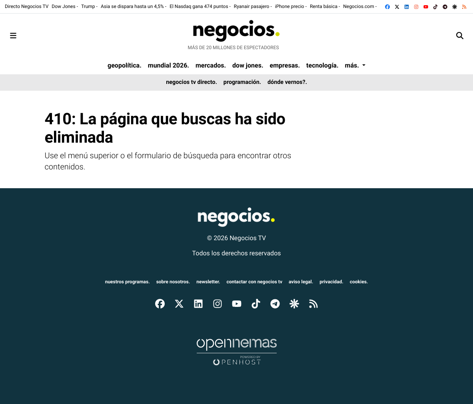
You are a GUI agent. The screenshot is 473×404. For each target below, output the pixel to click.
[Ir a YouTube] (426, 6)
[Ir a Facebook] (388, 6)
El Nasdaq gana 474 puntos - (200, 6)
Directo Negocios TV (26, 6)
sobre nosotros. (173, 282)
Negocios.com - (360, 6)
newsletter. (208, 282)
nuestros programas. (127, 282)
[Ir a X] (398, 6)
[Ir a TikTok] (436, 6)
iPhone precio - (291, 6)
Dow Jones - (65, 6)
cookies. (359, 282)
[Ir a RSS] (465, 6)
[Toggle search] (460, 35)
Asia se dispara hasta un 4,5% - (133, 6)
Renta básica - (325, 6)
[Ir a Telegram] (446, 6)
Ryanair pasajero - (253, 6)
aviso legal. (301, 282)
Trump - (89, 6)
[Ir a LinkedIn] (407, 6)
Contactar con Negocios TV (254, 282)
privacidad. (331, 282)
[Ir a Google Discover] (455, 6)
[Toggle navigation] (13, 35)
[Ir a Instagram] (417, 6)
